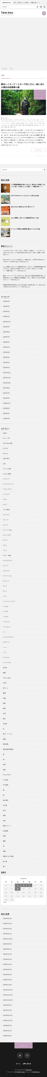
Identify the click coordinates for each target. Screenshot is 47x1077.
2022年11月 (6, 321)
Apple (5, 433)
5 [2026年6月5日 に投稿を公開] (29, 885)
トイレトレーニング (9, 601)
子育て (5, 683)
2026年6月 (6, 301)
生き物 (5, 805)
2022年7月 (6, 337)
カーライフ (6, 514)
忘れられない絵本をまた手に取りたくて (23, 207)
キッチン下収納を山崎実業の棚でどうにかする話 (25, 229)
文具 (4, 713)
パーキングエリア (8, 637)
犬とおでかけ (7, 774)
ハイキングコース (39, 121)
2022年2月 (6, 362)
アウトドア (41, 91)
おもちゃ (5, 453)
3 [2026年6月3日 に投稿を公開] (17, 885)
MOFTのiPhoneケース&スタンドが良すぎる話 (25, 195)
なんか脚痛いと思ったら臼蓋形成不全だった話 (25, 218)
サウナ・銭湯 (7, 555)
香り (4, 866)
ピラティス (6, 642)
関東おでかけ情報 (8, 856)
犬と (43, 125)
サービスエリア (7, 560)
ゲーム (5, 550)
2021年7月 (6, 393)
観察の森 (6, 127)
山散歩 (12, 125)
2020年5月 (6, 413)
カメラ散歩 (6, 509)
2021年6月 (6, 398)
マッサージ (6, 657)
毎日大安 (36, 125)
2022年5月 (6, 347)
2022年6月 (6, 342)
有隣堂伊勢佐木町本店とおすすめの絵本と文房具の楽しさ (20, 285)
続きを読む (38, 150)
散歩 (20, 125)
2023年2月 (6, 316)
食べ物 (5, 861)
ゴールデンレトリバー (10, 121)
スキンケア (6, 570)
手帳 (4, 698)
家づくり (5, 688)
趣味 (4, 841)
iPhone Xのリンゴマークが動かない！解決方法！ (17, 259)
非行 (14, 127)
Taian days (7, 12)
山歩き (16, 125)
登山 (2, 127)
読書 (4, 836)
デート (5, 586)
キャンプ (5, 519)
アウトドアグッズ (8, 484)
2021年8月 (6, 388)
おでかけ (22, 119)
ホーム (18, 1063)
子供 (40, 123)
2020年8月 (6, 408)
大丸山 (31, 123)
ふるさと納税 (7, 474)
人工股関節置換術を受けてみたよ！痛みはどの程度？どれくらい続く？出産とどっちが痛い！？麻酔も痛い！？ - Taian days (24, 268)
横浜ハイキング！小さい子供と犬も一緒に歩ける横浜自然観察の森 (22, 275)
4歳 (6, 119)
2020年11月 (6, 403)
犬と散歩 (40, 98)
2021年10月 (6, 383)
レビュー (8, 123)
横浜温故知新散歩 (8, 749)
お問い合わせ (27, 1063)
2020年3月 (6, 418)
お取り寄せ (6, 458)
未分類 (5, 723)
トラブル (5, 606)
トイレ (19, 121)
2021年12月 (6, 372)
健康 (4, 672)
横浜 (23, 125)
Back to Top (23, 1046)
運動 (4, 851)
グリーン (5, 540)
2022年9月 (6, 326)
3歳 (4, 119)
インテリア (6, 494)
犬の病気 (5, 785)
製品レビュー (7, 825)
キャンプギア (7, 535)
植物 (4, 739)
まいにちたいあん (35, 119)
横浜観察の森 (29, 125)
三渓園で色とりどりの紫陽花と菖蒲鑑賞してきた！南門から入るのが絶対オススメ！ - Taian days (24, 277)
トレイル (24, 121)
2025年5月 (6, 311)
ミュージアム (7, 662)
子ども (36, 123)
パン (4, 632)
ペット (3, 123)
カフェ (5, 499)
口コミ (27, 123)
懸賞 (4, 693)
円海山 (17, 123)
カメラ (5, 504)
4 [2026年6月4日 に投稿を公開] (23, 885)
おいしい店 (6, 438)
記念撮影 (5, 831)
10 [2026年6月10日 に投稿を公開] (17, 889)
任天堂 (5, 667)
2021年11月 (6, 377)
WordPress (36, 1072)
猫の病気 (5, 800)
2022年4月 (6, 352)
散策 (4, 703)
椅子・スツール (7, 734)
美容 (4, 820)
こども (27, 119)
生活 (4, 810)
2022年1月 (6, 367)
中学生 (13, 123)
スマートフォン (7, 576)
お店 (4, 463)
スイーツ (5, 565)
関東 (11, 127)
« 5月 (4, 902)
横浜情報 (5, 744)
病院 (4, 815)
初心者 (22, 123)
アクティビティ (7, 489)
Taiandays (10, 119)
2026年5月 (6, 306)
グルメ (5, 545)
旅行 (4, 718)
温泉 (4, 764)
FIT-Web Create (20, 1072)
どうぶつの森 (7, 468)
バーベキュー (7, 627)
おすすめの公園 (7, 443)
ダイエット (6, 581)
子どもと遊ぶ (7, 678)
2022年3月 (6, 357)
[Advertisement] (23, 43)
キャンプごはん (7, 530)
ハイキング (41, 94)
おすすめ (16, 119)
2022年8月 (6, 332)
